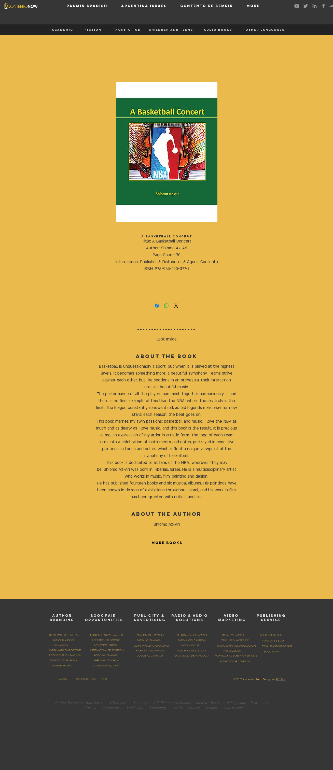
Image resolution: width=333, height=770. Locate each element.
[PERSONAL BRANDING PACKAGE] (275, 646)
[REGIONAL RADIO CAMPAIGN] (193, 635)
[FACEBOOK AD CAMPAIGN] (150, 650)
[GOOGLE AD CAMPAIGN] (150, 655)
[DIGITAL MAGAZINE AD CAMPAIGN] (152, 645)
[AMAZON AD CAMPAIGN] (150, 635)
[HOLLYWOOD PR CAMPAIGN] (234, 661)
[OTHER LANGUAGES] (265, 30)
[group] (166, 573)
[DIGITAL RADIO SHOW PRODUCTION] (194, 655)
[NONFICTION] (128, 30)
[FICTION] (93, 30)
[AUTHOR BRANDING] (63, 640)
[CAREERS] (62, 679)
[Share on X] (176, 306)
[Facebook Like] (186, 678)
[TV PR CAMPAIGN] (232, 650)
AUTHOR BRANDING (62, 618)
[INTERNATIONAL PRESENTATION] (107, 650)
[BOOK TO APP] (271, 651)
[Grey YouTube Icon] (297, 6)
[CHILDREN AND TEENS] (171, 30)
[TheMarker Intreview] (61, 665)
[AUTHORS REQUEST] (85, 679)
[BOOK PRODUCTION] (271, 635)
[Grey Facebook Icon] (323, 6)
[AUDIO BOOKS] (218, 30)
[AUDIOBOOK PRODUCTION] (191, 650)
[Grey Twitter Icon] (306, 6)
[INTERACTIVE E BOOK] (273, 640)
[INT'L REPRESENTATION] (105, 645)
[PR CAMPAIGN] (61, 645)
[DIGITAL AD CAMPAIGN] (149, 640)
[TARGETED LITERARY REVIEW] (64, 660)
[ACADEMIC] (62, 30)
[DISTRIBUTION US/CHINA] (106, 665)
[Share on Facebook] (157, 306)
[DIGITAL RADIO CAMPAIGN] (192, 640)
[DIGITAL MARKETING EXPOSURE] (65, 650)
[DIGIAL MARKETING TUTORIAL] (64, 635)
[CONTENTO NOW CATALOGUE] (107, 635)
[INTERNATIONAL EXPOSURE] (106, 640)
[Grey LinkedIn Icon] (314, 6)
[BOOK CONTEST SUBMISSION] (65, 655)
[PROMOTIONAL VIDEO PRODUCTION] (236, 645)
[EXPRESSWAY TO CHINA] (106, 660)
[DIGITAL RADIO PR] (190, 645)
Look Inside (166, 339)
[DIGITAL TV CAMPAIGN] (233, 635)
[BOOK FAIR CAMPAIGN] (106, 655)
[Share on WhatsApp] (166, 306)
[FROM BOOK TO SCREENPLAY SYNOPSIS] (236, 655)
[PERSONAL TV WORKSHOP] (234, 640)
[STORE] (104, 679)
